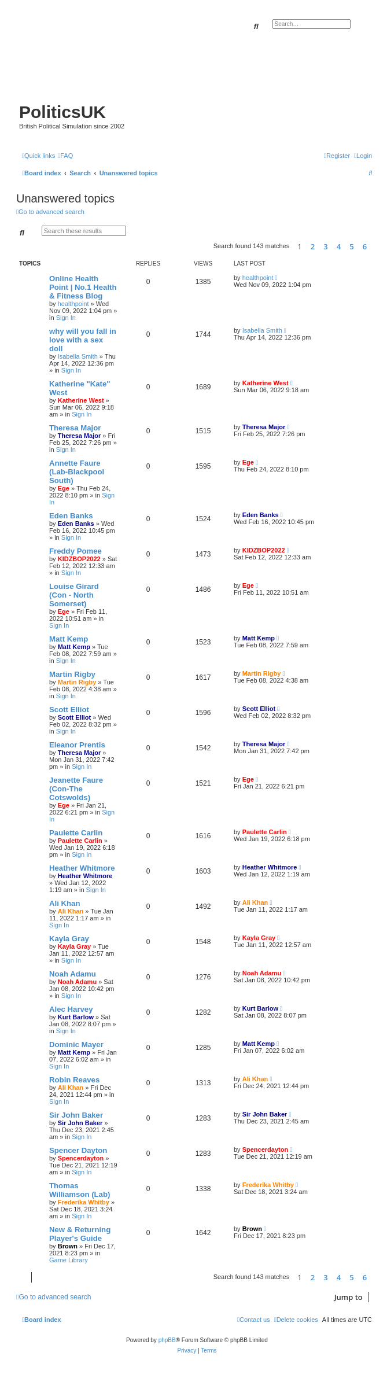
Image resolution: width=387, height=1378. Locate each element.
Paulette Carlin (75, 832)
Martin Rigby (72, 674)
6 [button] (365, 246)
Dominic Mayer (76, 1044)
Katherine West (81, 400)
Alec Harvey (71, 1009)
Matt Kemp (68, 639)
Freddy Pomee (75, 551)
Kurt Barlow (76, 1017)
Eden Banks (71, 515)
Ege (63, 488)
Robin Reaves (74, 1079)
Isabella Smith (78, 356)
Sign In (66, 317)
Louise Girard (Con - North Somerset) (74, 595)
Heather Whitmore (82, 868)
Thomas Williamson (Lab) (79, 1190)
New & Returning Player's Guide (79, 1234)
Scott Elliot (69, 709)
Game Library (68, 1260)
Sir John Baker (76, 1115)
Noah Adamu (72, 974)
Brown (68, 1246)
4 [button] (339, 246)
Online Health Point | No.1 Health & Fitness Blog (83, 287)
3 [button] (325, 246)
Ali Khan (64, 903)
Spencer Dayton (78, 1150)
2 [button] (313, 246)
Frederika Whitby (83, 1202)
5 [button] (351, 246)
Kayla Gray (69, 938)
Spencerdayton (81, 1158)
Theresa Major (75, 427)
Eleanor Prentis (77, 744)
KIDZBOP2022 (79, 558)
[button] (375, 246)
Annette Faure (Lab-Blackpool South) (76, 472)
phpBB (167, 1340)
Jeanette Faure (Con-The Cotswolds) (76, 789)
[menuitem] (65, 156)
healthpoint (73, 303)
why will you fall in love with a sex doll (82, 340)
